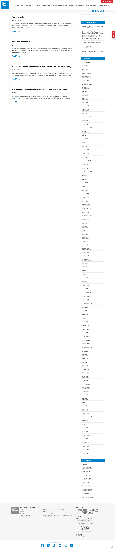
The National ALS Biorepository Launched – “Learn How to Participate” (40, 89)
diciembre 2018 (86, 292)
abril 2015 (85, 428)
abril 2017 (85, 366)
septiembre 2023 (87, 84)
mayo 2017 (85, 362)
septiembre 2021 (87, 172)
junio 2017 (85, 358)
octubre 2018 (86, 300)
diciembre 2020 (86, 205)
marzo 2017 (85, 369)
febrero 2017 (85, 373)
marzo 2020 (85, 237)
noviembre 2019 (86, 252)
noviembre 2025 (86, 62)
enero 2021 (85, 201)
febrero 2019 (85, 285)
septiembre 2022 (87, 128)
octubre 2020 (86, 212)
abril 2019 (85, 278)
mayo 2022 (85, 142)
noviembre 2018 (86, 296)
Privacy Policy (53, 542)
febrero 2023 (85, 109)
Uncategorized (86, 493)
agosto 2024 (85, 66)
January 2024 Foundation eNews (91, 42)
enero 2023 (85, 113)
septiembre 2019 (87, 259)
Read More (16, 31)
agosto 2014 (85, 439)
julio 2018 (85, 311)
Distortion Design (80, 536)
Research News (86, 486)
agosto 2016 (85, 395)
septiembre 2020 (87, 216)
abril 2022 (85, 146)
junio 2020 (85, 226)
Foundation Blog (86, 475)
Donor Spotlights (87, 467)
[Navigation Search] (112, 5)
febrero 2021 (85, 197)
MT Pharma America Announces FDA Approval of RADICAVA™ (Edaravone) (41, 67)
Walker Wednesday (87, 497)
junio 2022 (85, 139)
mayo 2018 (85, 318)
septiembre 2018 (87, 303)
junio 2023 (85, 95)
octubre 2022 (86, 124)
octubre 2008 (86, 453)
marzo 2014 (85, 442)
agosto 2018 (85, 307)
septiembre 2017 (87, 347)
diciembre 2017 (86, 336)
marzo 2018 (85, 325)
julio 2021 (85, 179)
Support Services (87, 489)
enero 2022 (85, 157)
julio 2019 (85, 267)
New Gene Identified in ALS (23, 42)
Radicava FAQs (18, 17)
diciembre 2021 (86, 161)
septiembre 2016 (87, 391)
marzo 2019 (85, 281)
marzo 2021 (85, 194)
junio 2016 (85, 402)
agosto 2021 (85, 175)
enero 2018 (85, 333)
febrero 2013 (85, 450)
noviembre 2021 (86, 164)
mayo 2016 (85, 406)
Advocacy (85, 464)
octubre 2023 (86, 80)
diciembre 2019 (86, 248)
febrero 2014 (85, 446)
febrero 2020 (85, 241)
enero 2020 (85, 245)
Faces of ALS (86, 471)
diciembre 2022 (86, 117)
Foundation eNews (87, 479)
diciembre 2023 (86, 73)
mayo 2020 (85, 230)
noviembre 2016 (86, 384)
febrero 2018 (85, 329)
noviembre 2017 (86, 340)
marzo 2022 (85, 150)
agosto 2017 (85, 351)
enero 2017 (85, 376)
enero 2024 (85, 69)
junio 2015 (85, 420)
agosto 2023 (85, 87)
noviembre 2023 (86, 77)
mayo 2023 (85, 98)
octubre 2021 (86, 168)
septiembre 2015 (87, 417)
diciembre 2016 (86, 380)
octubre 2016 (86, 387)
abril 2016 (85, 409)
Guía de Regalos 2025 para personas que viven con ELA (92, 27)
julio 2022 (85, 135)
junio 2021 (85, 183)
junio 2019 (85, 270)
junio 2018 (85, 314)
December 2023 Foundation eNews (92, 51)
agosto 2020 (85, 219)
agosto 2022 (85, 131)
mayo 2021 (85, 186)
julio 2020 (85, 223)
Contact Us (63, 542)
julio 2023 (85, 91)
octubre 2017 (86, 344)
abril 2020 (85, 234)
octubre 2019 (86, 256)
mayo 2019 (85, 274)
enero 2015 (85, 431)
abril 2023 (85, 102)
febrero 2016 (85, 413)
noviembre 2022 (86, 120)
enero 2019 (85, 289)
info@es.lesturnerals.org (26, 509)
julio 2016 (85, 398)
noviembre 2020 (86, 208)
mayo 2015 (85, 424)
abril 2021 (85, 190)
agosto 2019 (85, 263)
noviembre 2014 (86, 435)
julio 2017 (85, 355)
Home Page (85, 482)
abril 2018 (85, 322)
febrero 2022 (85, 153)
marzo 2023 (85, 106)
